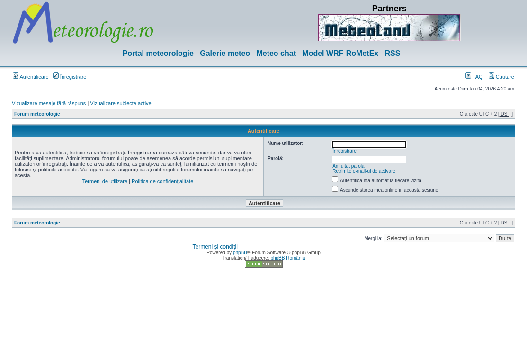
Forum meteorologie (37, 114)
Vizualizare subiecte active (120, 103)
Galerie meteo (225, 53)
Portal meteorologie (158, 53)
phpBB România (287, 257)
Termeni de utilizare (104, 181)
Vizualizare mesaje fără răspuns (49, 103)
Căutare (501, 77)
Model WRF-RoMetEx (340, 53)
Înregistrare (70, 77)
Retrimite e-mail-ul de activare (363, 171)
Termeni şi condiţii (215, 246)
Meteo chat (276, 53)
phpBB (240, 252)
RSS (393, 53)
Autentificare (31, 77)
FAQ (474, 77)
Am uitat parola (348, 166)
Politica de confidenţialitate (162, 181)
